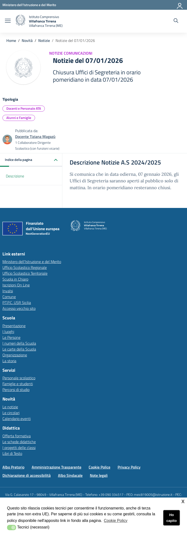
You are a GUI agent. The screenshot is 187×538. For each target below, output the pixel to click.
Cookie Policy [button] (115, 520)
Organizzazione (14, 355)
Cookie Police (99, 467)
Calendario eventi (16, 418)
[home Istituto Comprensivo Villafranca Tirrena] (39, 21)
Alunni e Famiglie (18, 117)
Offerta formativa (16, 436)
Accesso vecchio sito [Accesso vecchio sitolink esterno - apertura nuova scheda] (19, 308)
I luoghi (8, 331)
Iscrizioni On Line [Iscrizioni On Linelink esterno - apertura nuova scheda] (16, 285)
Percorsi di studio (15, 389)
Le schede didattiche (19, 442)
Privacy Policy (129, 467)
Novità (27, 40)
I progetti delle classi (19, 447)
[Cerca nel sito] (176, 21)
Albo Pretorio (13, 467)
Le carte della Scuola (19, 349)
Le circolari (10, 413)
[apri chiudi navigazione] (8, 21)
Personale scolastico (18, 378)
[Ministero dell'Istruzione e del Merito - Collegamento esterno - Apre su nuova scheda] (29, 4)
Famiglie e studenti (17, 384)
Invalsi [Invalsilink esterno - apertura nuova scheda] (7, 291)
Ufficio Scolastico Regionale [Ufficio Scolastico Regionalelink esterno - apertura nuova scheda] (24, 267)
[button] (31, 160)
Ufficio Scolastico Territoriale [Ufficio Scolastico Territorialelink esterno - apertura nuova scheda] (24, 273)
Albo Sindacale (70, 475)
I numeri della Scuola (19, 343)
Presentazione (14, 326)
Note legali (99, 475)
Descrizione (15, 176)
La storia (9, 361)
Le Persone (11, 337)
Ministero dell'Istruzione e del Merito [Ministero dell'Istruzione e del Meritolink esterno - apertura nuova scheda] (31, 261)
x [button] (183, 501)
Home (11, 40)
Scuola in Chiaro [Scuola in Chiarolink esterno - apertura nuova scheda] (15, 279)
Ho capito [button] (171, 518)
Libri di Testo (12, 453)
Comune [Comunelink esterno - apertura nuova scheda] (9, 297)
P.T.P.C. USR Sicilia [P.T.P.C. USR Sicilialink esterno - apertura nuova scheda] (16, 302)
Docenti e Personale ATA (23, 108)
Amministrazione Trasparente (56, 467)
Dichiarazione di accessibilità (26, 475)
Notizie (44, 40)
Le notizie (10, 407)
